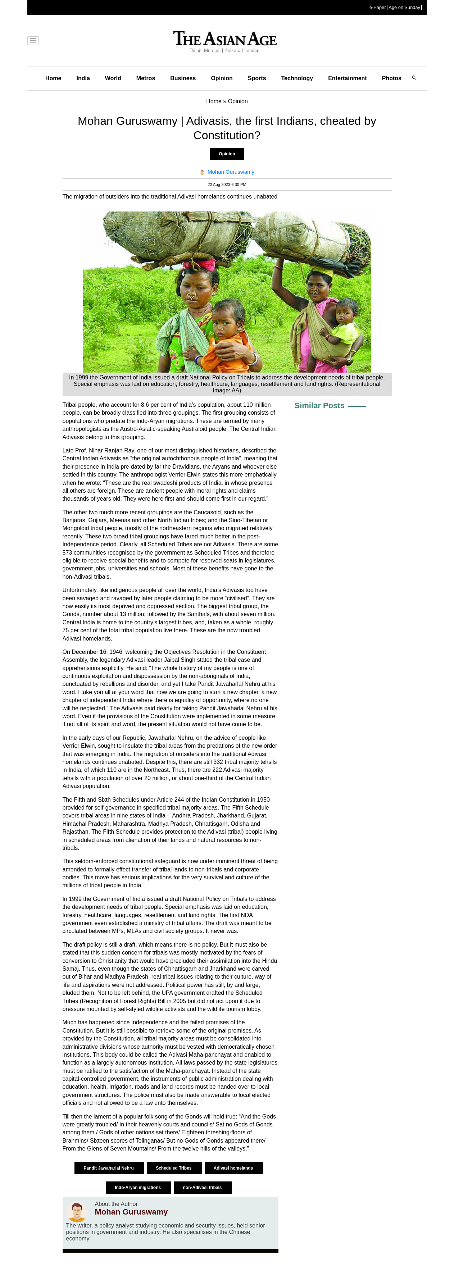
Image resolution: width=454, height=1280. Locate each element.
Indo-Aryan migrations (138, 1187)
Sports (257, 78)
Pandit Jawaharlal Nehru (109, 1168)
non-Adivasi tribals (203, 1187)
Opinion (221, 78)
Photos (391, 78)
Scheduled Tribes (174, 1168)
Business (183, 78)
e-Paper (377, 7)
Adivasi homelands (234, 1168)
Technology (297, 78)
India (83, 78)
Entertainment (347, 78)
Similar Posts (320, 405)
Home (53, 78)
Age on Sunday (404, 7)
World (113, 78)
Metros (145, 78)
